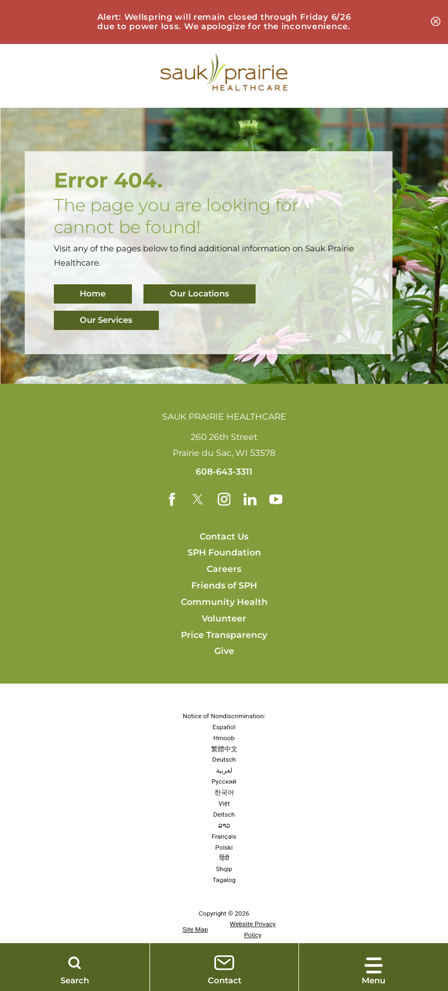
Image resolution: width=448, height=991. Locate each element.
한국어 (224, 792)
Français (224, 836)
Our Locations (199, 294)
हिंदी (224, 858)
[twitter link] (197, 499)
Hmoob (224, 738)
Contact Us (224, 536)
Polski (224, 847)
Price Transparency (224, 635)
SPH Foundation (224, 553)
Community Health (224, 602)
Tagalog (223, 880)
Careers (224, 569)
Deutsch (224, 760)
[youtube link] (276, 499)
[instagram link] (224, 499)
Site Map (195, 930)
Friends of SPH (224, 585)
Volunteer (224, 618)
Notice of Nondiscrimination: (223, 716)
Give (224, 651)
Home (93, 294)
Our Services (106, 320)
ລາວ (224, 825)
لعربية (224, 771)
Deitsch (224, 814)
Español (224, 727)
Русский (224, 781)
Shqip (224, 869)
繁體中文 (224, 749)
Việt (224, 803)
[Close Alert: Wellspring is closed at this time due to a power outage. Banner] (435, 21)
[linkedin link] (250, 499)
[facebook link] (172, 499)
